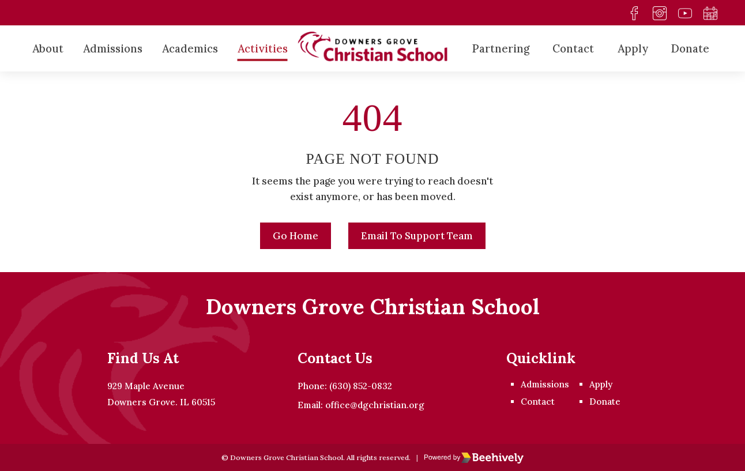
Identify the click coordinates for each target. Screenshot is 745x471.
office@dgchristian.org (374, 405)
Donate (690, 48)
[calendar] (710, 12)
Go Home (295, 235)
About (47, 48)
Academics (190, 48)
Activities (263, 48)
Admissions (112, 48)
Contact (573, 48)
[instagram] (659, 12)
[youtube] (684, 12)
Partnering (500, 48)
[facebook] (633, 12)
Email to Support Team (417, 235)
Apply (633, 48)
